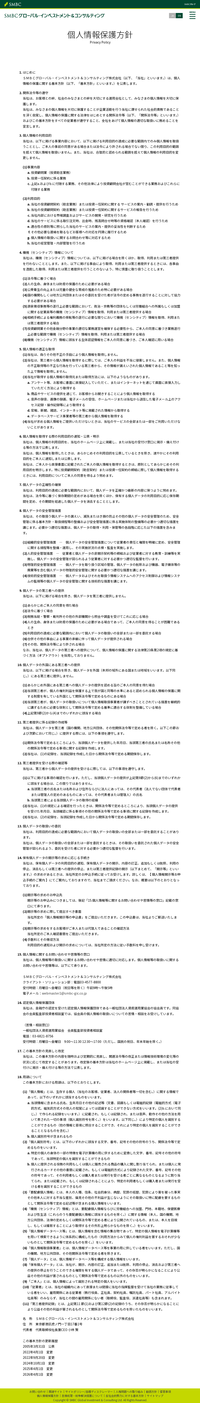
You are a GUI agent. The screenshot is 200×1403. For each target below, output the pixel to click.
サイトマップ (155, 1396)
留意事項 (165, 1391)
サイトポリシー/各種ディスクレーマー (89, 1391)
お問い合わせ (37, 1391)
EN (179, 15)
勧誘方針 (151, 1391)
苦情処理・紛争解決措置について (82, 1396)
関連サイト (55, 1391)
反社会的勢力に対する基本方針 (125, 1396)
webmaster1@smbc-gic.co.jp (64, 993)
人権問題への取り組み (129, 1391)
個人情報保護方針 (48, 1396)
